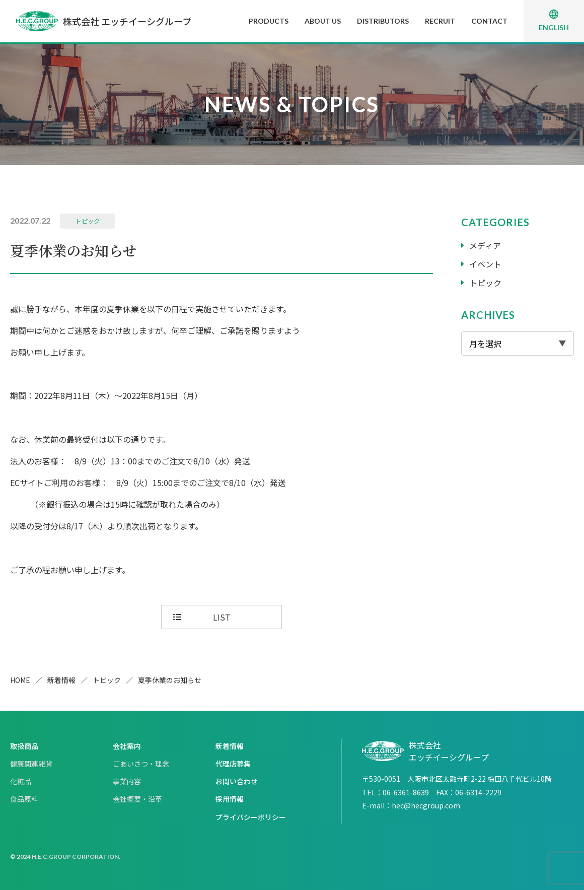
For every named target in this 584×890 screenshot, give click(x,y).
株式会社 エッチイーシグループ (103, 21)
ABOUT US (323, 21)
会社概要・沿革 (137, 799)
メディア (485, 245)
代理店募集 (233, 764)
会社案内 (127, 746)
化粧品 (20, 781)
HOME (20, 680)
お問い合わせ (236, 781)
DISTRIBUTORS (383, 21)
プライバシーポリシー (250, 817)
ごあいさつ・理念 (141, 764)
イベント (485, 264)
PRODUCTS (268, 21)
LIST (222, 617)
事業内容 (127, 781)
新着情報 (61, 680)
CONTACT (489, 21)
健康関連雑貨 (31, 764)
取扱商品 (24, 746)
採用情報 (229, 799)
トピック (88, 221)
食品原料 (24, 799)
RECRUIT (440, 21)
